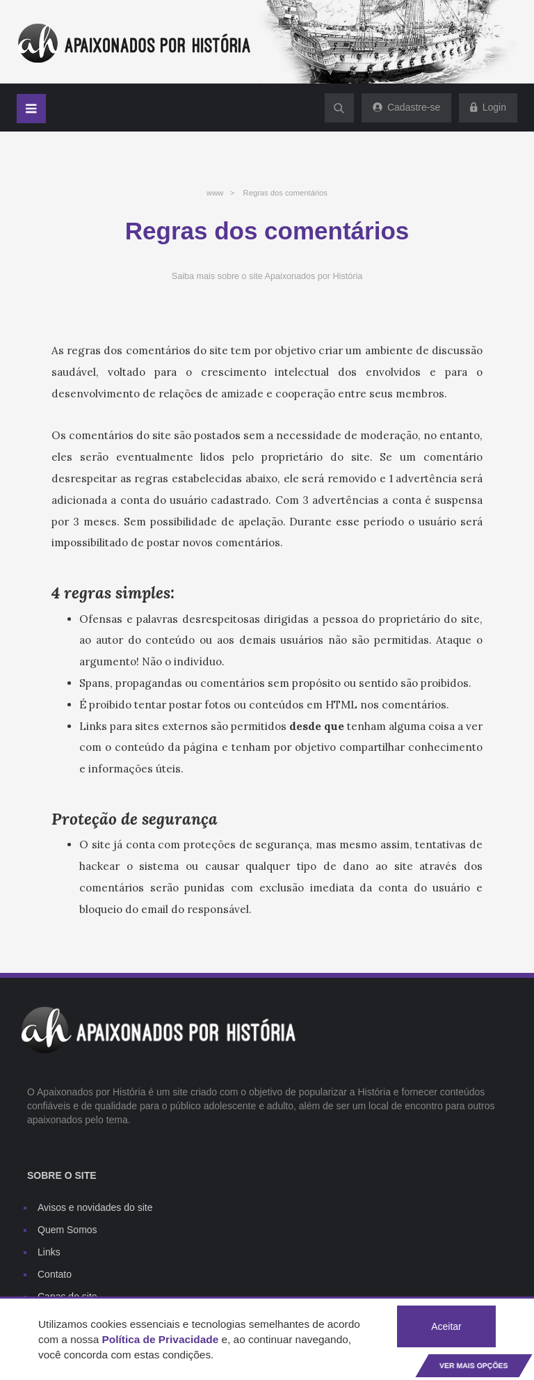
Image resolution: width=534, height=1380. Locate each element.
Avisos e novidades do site (95, 1207)
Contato (55, 1274)
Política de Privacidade (160, 1339)
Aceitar (446, 1326)
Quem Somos (67, 1229)
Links (49, 1252)
